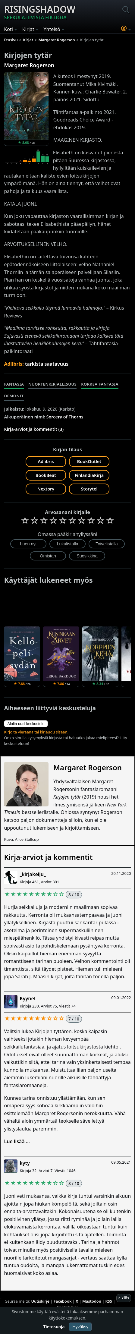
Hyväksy (80, 1326)
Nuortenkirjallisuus (52, 384)
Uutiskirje (40, 1301)
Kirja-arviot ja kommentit (48, 857)
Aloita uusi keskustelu (25, 723)
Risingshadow (39, 12)
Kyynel (27, 998)
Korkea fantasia (99, 384)
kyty (25, 1163)
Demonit (14, 396)
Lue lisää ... (17, 1141)
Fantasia (14, 384)
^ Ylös (123, 1298)
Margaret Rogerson (29, 65)
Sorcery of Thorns (64, 417)
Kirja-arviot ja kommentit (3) (34, 429)
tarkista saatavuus (46, 364)
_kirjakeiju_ (33, 874)
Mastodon (91, 1301)
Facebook (63, 1301)
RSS (108, 1301)
